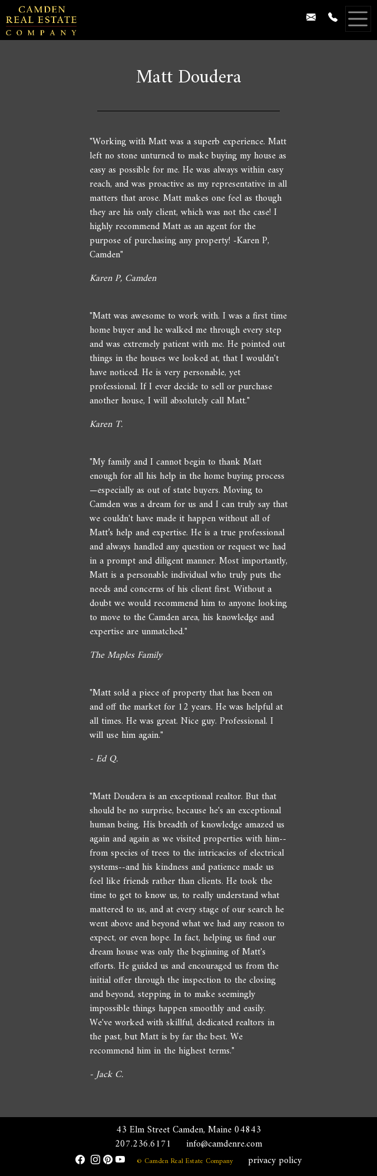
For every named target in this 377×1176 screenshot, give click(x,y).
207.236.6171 (143, 1144)
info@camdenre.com (224, 1144)
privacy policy (275, 1160)
